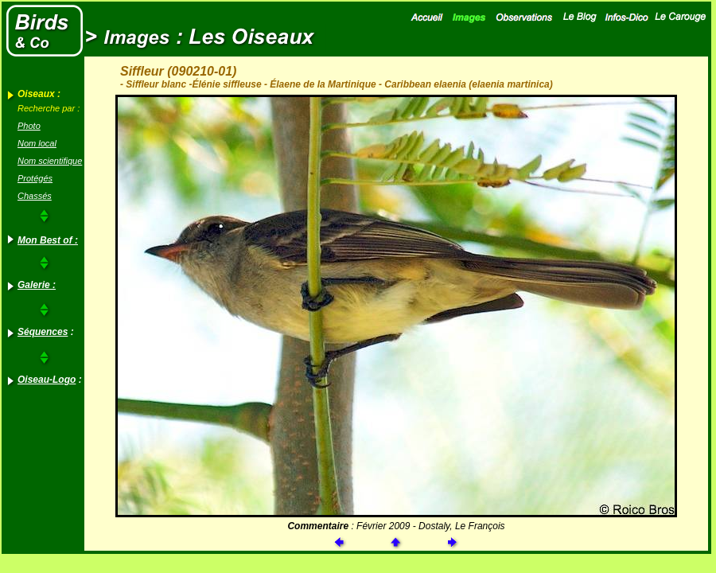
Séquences (43, 331)
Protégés (35, 178)
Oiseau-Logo (47, 379)
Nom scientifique (50, 161)
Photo (29, 126)
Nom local (37, 143)
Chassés (35, 196)
